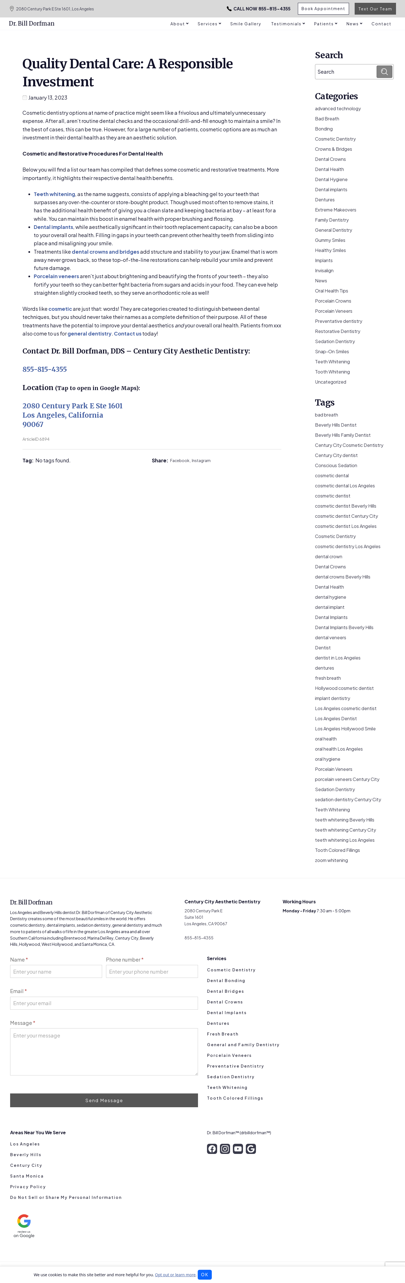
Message (22, 1022)
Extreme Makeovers (335, 210)
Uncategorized (330, 382)
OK (204, 1274)
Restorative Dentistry (337, 331)
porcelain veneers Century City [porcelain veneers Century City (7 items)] (347, 779)
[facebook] (212, 1149)
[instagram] (225, 1149)
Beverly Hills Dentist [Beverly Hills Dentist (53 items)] (336, 425)
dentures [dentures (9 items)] (324, 668)
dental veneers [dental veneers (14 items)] (330, 637)
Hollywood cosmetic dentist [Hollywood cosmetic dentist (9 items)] (344, 688)
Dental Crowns (330, 159)
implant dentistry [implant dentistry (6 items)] (332, 698)
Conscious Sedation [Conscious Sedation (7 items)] (336, 465)
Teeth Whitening (332, 361)
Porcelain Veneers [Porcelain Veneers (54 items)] (333, 769)
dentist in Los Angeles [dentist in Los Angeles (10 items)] (338, 658)
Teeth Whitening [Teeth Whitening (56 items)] (332, 809)
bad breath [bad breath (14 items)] (326, 415)
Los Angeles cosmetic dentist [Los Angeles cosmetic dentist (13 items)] (346, 708)
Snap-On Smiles (332, 351)
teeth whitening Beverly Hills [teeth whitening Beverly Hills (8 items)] (344, 820)
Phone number (125, 959)
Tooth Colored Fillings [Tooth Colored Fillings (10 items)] (337, 850)
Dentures (325, 199)
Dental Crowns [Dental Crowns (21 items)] (330, 567)
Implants (324, 260)
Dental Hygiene (331, 179)
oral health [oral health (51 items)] (326, 739)
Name (19, 959)
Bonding (324, 129)
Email (18, 991)
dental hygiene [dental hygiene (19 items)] (330, 597)
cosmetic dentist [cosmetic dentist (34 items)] (332, 496)
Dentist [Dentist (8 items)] (323, 647)
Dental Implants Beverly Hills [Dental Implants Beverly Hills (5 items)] (344, 627)
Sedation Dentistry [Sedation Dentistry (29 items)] (335, 789)
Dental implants (53, 227)
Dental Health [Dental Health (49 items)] (329, 587)
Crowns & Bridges (333, 149)
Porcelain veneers (56, 276)
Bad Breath (327, 118)
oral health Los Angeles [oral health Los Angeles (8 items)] (339, 749)
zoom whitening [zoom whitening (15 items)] (331, 860)
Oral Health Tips (331, 291)
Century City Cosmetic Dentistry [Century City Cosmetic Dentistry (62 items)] (349, 445)
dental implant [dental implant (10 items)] (330, 607)
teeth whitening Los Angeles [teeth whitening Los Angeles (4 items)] (345, 840)
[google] (251, 1149)
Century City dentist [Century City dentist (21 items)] (336, 455)
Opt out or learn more (175, 1274)
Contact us (127, 333)
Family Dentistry (332, 220)
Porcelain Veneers (333, 311)
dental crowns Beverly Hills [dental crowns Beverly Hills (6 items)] (342, 577)
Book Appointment (322, 8)
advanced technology (338, 108)
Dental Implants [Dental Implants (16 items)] (331, 617)
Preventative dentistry (338, 321)
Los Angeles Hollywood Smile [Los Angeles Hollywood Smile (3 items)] (345, 728)
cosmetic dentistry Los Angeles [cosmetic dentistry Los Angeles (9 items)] (348, 546)
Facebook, (181, 460)
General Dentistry (333, 230)
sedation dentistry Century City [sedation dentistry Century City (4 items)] (348, 799)
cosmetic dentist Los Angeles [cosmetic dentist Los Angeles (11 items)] (346, 526)
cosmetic (60, 308)
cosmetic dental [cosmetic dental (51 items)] (332, 475)
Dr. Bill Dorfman (32, 23)
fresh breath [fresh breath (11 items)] (328, 678)
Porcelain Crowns (333, 301)
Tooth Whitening (332, 372)
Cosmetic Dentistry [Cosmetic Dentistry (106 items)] (335, 536)
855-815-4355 (248, 9)
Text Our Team (375, 8)
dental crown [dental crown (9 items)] (328, 556)
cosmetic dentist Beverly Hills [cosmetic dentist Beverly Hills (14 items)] (345, 506)
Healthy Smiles (330, 250)
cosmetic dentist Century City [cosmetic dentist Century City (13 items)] (346, 516)
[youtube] (238, 1149)
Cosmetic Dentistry (335, 139)
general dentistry (90, 333)
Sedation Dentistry (335, 341)
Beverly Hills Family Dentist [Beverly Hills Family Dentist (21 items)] (343, 435)
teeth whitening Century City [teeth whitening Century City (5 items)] (345, 830)
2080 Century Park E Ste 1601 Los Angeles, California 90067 (72, 415)
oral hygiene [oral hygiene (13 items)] (327, 759)
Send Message (104, 1100)
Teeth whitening (54, 194)
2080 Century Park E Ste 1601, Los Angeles (51, 9)
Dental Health (329, 169)
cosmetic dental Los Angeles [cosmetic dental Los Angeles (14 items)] (345, 486)
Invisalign (324, 270)
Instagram (201, 460)
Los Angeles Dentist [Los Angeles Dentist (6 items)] (336, 718)
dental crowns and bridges (105, 251)
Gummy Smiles (330, 240)
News (321, 280)
